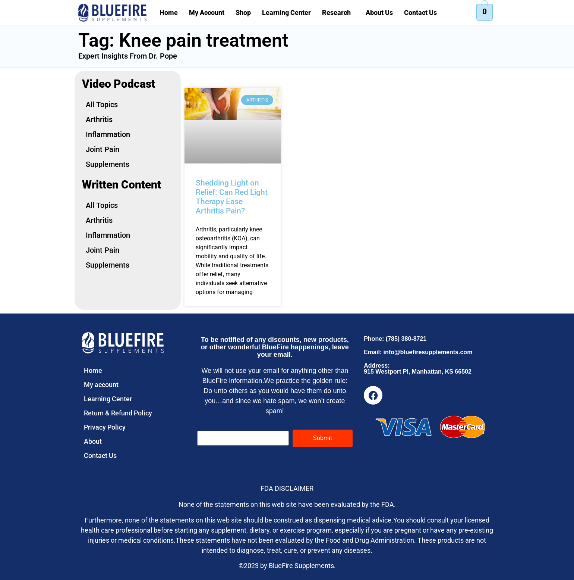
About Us (379, 12)
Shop (243, 12)
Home (169, 12)
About (93, 441)
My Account (206, 12)
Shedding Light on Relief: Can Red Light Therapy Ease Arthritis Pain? (232, 197)
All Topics (102, 104)
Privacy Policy (105, 427)
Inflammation (108, 134)
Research (336, 12)
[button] (338, 13)
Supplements (107, 164)
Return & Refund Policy (118, 413)
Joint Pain (102, 149)
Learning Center (286, 12)
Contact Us (420, 12)
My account (101, 385)
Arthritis (99, 119)
